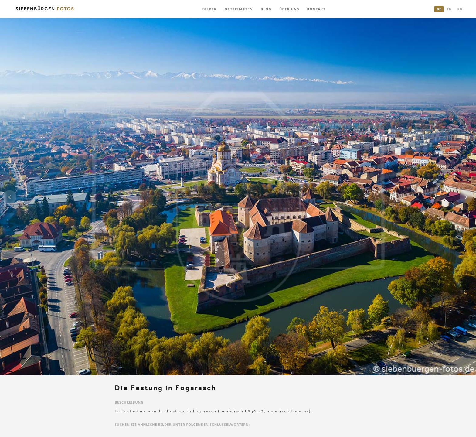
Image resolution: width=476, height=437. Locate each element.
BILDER (209, 9)
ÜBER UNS (289, 9)
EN (449, 9)
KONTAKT (316, 9)
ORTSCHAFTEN (239, 9)
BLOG (266, 9)
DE (439, 9)
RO (459, 9)
